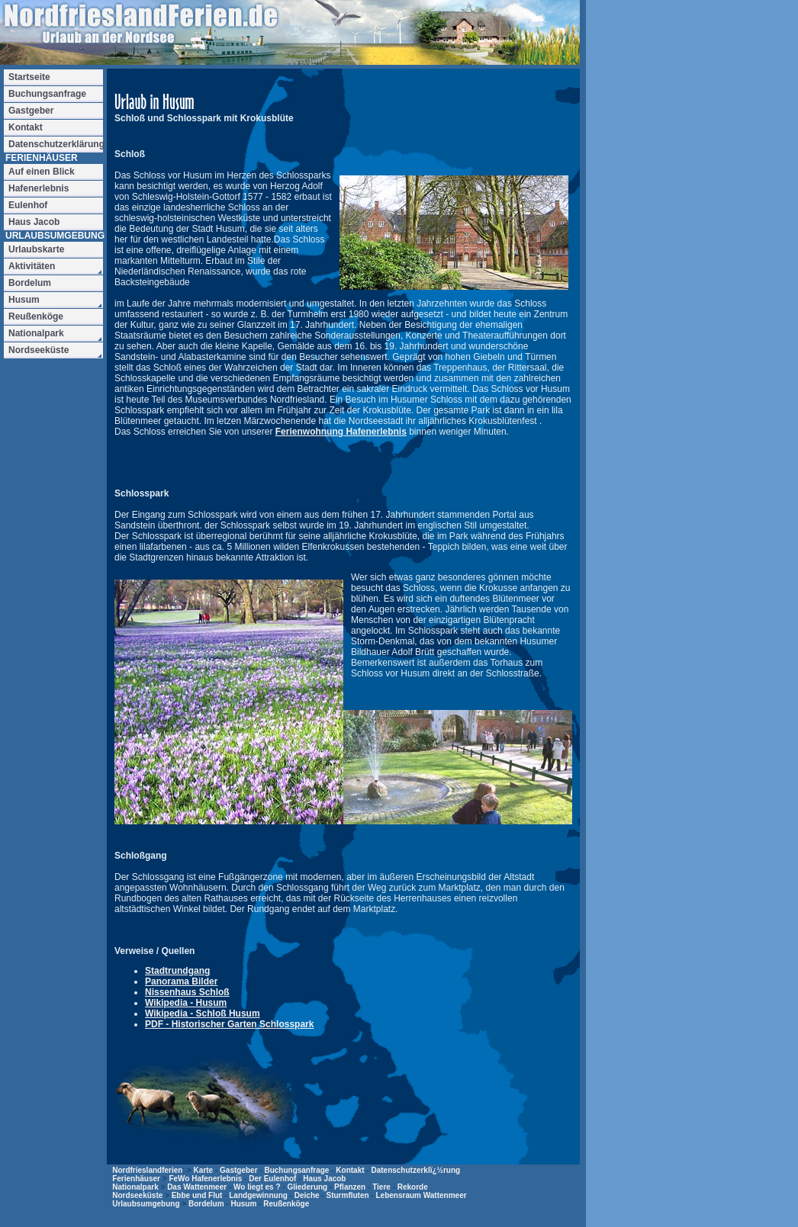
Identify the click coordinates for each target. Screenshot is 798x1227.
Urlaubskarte (36, 249)
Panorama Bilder (181, 981)
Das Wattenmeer (197, 1187)
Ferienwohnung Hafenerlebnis (341, 431)
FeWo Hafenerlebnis (205, 1178)
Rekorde (412, 1187)
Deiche (307, 1195)
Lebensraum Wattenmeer (420, 1195)
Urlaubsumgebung (145, 1204)
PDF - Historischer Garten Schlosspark (229, 1024)
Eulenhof (27, 205)
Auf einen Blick (41, 171)
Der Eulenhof (272, 1178)
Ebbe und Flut (197, 1195)
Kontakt (350, 1170)
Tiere (381, 1187)
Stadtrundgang (177, 970)
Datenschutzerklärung (55, 144)
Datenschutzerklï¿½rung (415, 1170)
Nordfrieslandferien (147, 1170)
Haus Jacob (324, 1178)
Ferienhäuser (136, 1178)
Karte (204, 1170)
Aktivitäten (31, 266)
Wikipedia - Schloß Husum (202, 1013)
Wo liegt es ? (257, 1187)
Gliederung (307, 1187)
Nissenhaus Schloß (187, 992)
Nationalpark (135, 1187)
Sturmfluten (347, 1195)
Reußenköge (286, 1204)
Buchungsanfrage (296, 1170)
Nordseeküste (137, 1195)
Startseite (29, 77)
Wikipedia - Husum (186, 1002)
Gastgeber (238, 1170)
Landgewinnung (258, 1195)
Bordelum (206, 1204)
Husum (243, 1204)
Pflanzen (349, 1187)
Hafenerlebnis (38, 188)
